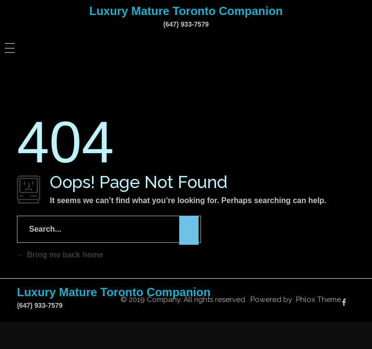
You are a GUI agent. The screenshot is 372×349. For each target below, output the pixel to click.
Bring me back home (60, 255)
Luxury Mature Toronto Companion (186, 10)
